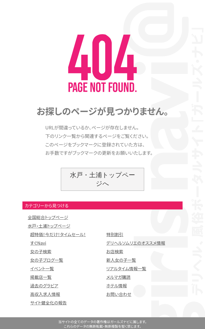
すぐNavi (38, 243)
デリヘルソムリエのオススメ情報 (135, 243)
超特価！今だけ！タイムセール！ (58, 234)
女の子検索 (40, 251)
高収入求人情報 (45, 294)
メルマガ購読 (118, 277)
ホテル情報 (116, 285)
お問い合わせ (118, 294)
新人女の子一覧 (121, 260)
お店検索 (114, 251)
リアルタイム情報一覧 (126, 268)
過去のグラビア (44, 285)
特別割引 (114, 234)
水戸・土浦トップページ (49, 226)
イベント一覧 (42, 268)
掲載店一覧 (41, 277)
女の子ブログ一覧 (46, 260)
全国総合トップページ (48, 217)
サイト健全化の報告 (48, 302)
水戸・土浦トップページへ (102, 179)
